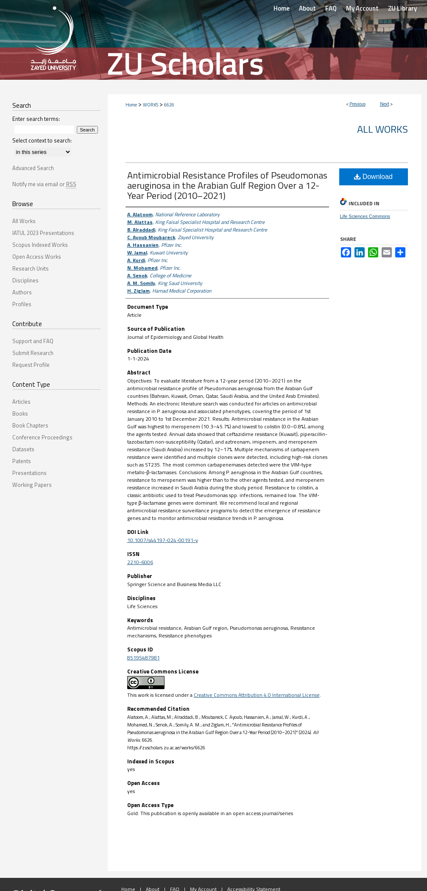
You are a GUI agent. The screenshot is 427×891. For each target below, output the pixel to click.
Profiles (21, 304)
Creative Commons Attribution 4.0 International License (257, 695)
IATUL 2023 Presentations (43, 233)
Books (20, 413)
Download (373, 176)
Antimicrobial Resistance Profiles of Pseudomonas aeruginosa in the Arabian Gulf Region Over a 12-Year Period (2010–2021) (227, 185)
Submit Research (32, 353)
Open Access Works (36, 256)
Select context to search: (42, 140)
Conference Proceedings (42, 437)
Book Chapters (30, 425)
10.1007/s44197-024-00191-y (162, 540)
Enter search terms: (36, 119)
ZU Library (402, 8)
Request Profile (31, 364)
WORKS (150, 104)
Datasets (23, 449)
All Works (382, 129)
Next (384, 104)
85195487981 (143, 658)
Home (131, 104)
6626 (169, 104)
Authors (22, 292)
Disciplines (25, 280)
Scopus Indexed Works (40, 244)
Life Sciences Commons (365, 216)
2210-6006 (140, 562)
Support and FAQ (32, 341)
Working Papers (32, 484)
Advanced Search (33, 168)
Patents (21, 461)
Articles (21, 401)
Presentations (29, 473)
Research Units (30, 268)
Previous (357, 104)
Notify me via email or (44, 184)
